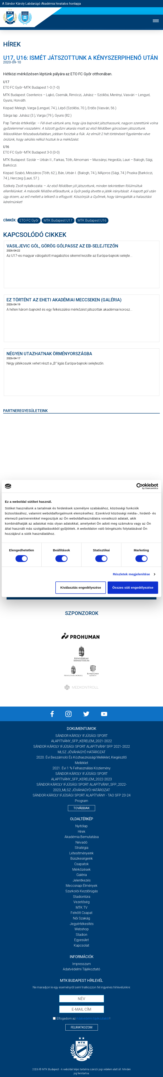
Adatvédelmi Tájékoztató (81, 969)
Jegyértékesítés (82, 924)
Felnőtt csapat (81, 913)
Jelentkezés (82, 880)
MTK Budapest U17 (58, 220)
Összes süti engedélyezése (132, 587)
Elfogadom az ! (83, 1018)
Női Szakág (81, 918)
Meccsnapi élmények (81, 886)
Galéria (81, 875)
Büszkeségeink (81, 858)
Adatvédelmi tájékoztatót (92, 1018)
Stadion (81, 935)
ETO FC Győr (29, 220)
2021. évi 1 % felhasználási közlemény (81, 768)
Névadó (81, 842)
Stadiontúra (81, 897)
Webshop (81, 929)
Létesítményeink (81, 853)
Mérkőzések (81, 869)
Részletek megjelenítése (131, 574)
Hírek (81, 832)
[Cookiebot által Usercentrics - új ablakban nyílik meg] (139, 486)
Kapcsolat (81, 945)
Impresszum (81, 964)
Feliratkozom (81, 1027)
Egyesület (81, 940)
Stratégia (81, 848)
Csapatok (81, 864)
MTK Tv (81, 907)
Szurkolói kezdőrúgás (81, 891)
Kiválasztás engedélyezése (80, 587)
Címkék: (9, 220)
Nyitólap (81, 826)
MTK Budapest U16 (92, 220)
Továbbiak (81, 808)
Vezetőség (81, 902)
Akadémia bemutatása (82, 837)
